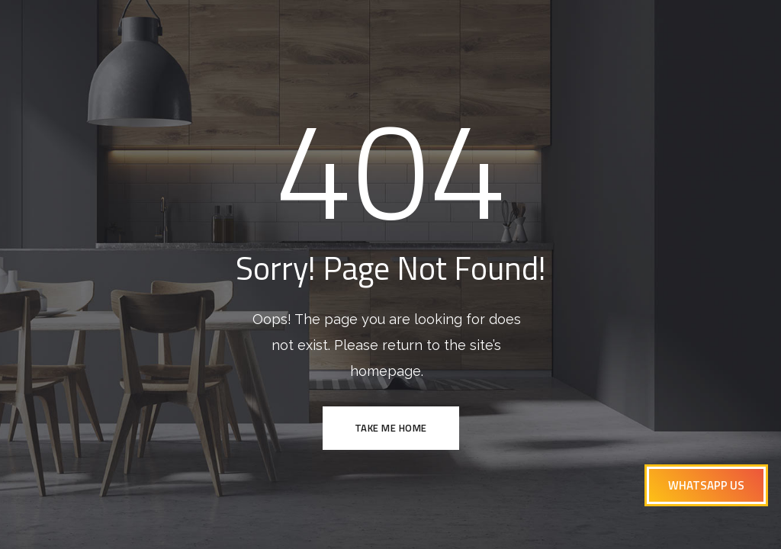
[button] (706, 485)
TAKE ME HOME (391, 427)
